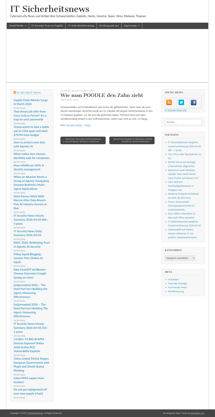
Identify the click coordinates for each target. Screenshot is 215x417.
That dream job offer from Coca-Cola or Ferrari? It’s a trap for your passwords (30, 115)
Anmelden (173, 279)
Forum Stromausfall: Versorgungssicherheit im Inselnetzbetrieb (181, 206)
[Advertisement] (107, 59)
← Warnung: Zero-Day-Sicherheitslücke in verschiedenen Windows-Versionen (82, 140)
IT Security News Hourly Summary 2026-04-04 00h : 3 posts (31, 219)
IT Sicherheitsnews (49, 9)
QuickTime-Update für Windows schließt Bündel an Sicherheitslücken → (133, 140)
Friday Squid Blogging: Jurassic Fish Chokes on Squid (28, 258)
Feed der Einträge (177, 283)
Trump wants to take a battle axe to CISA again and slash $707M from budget (31, 130)
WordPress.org (176, 291)
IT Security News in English (47, 25)
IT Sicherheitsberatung (81, 25)
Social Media (16, 25)
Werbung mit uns (109, 25)
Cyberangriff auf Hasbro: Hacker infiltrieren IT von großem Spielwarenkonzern (182, 233)
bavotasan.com (197, 413)
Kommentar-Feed (177, 287)
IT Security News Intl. (176, 110)
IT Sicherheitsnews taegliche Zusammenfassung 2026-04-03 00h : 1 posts (184, 146)
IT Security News (29, 92)
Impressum (130, 25)
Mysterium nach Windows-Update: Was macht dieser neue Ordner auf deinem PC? (183, 174)
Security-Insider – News (78, 125)
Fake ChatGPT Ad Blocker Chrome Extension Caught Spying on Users (30, 273)
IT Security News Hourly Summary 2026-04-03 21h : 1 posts (31, 327)
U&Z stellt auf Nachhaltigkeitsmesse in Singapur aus (181, 186)
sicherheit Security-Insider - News (77, 91)
